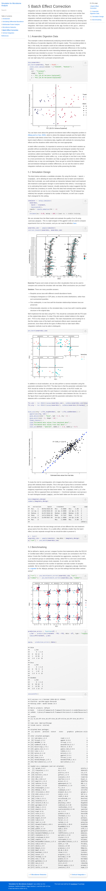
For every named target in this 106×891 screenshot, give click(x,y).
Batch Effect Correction (9, 30)
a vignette (33, 568)
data (29, 62)
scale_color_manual (37, 67)
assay (49, 403)
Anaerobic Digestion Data (94, 12)
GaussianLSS (35, 207)
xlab (31, 424)
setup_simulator (45, 201)
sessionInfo (32, 694)
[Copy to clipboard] (85, 63)
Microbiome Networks (8, 27)
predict (40, 633)
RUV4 (42, 403)
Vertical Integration (7, 33)
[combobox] (11, 10)
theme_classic (35, 420)
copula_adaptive (43, 209)
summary (31, 501)
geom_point (34, 418)
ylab (31, 422)
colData (68, 403)
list (33, 536)
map (29, 642)
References (5, 36)
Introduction (5, 18)
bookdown (74, 884)
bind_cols (31, 412)
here (74, 223)
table (32, 636)
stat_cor (33, 427)
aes (36, 414)
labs (31, 69)
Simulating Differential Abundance (12, 21)
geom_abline (34, 416)
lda (45, 633)
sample (44, 228)
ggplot (32, 414)
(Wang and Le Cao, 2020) (37, 135)
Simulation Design (97, 16)
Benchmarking (95, 19)
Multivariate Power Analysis (10, 24)
